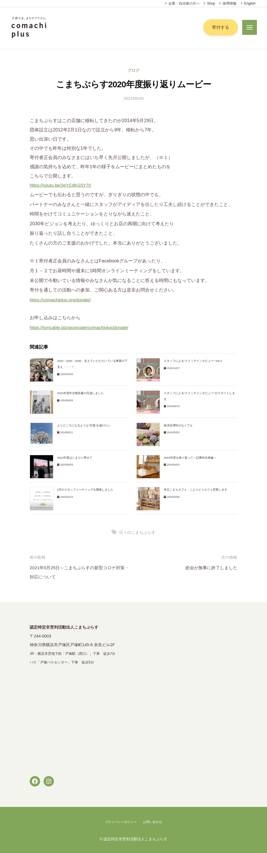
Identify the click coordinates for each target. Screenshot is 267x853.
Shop (211, 3)
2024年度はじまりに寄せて (75, 457)
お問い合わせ (154, 822)
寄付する (220, 27)
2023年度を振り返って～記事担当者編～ (190, 457)
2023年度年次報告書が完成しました (80, 393)
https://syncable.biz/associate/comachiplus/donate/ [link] (81, 327)
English (249, 3)
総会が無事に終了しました (209, 567)
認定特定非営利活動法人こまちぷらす (135, 839)
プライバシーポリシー (120, 822)
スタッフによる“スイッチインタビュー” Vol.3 (193, 360)
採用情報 (229, 3)
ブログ (133, 70)
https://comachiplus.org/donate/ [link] (62, 299)
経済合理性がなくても (178, 425)
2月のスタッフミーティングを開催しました (85, 489)
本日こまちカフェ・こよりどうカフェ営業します (195, 489)
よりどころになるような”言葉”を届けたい (84, 425)
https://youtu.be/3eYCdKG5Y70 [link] (62, 185)
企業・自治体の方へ (184, 3)
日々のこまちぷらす (137, 532)
